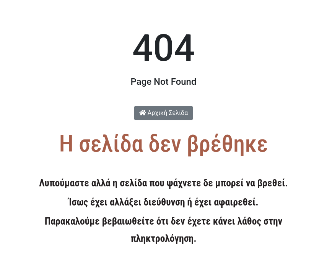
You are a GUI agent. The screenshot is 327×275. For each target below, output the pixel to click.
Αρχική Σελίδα (163, 112)
